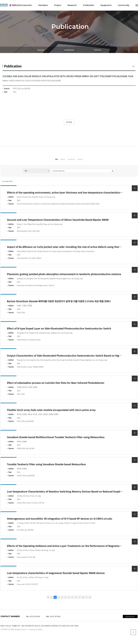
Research (72, 5)
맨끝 (90, 596)
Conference (69, 49)
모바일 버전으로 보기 (130, 616)
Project (57, 5)
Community (123, 5)
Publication (88, 5)
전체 (45, 159)
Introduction (26, 5)
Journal (40, 49)
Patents (97, 49)
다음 (86, 596)
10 (83, 597)
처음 (48, 596)
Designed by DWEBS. (36, 629)
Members (43, 5)
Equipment (105, 5)
